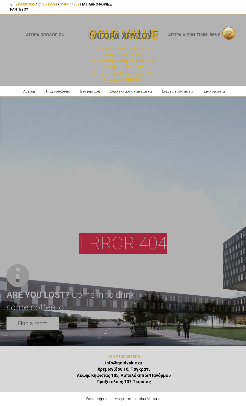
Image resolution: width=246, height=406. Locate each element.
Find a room (33, 323)
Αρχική (29, 92)
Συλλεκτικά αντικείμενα (131, 92)
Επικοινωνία (214, 92)
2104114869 (69, 4)
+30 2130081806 (124, 356)
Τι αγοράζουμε (57, 92)
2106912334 (47, 4)
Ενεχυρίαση (90, 92)
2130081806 (25, 4)
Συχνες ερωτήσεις (178, 92)
